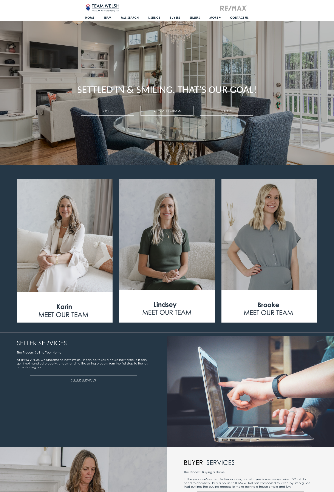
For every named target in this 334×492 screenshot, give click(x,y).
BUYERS (107, 111)
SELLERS (226, 111)
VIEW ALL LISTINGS (167, 111)
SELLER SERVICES (83, 380)
